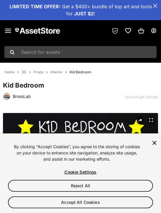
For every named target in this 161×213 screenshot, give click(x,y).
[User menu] (154, 31)
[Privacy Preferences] (115, 30)
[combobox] (80, 52)
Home (9, 72)
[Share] (140, 120)
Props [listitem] (38, 72)
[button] (141, 30)
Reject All (80, 185)
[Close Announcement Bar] (155, 6)
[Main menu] (8, 31)
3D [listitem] (24, 72)
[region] (80, 173)
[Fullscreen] (150, 120)
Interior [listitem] (56, 72)
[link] (128, 30)
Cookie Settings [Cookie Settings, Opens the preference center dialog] (80, 172)
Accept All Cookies (80, 202)
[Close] (154, 142)
